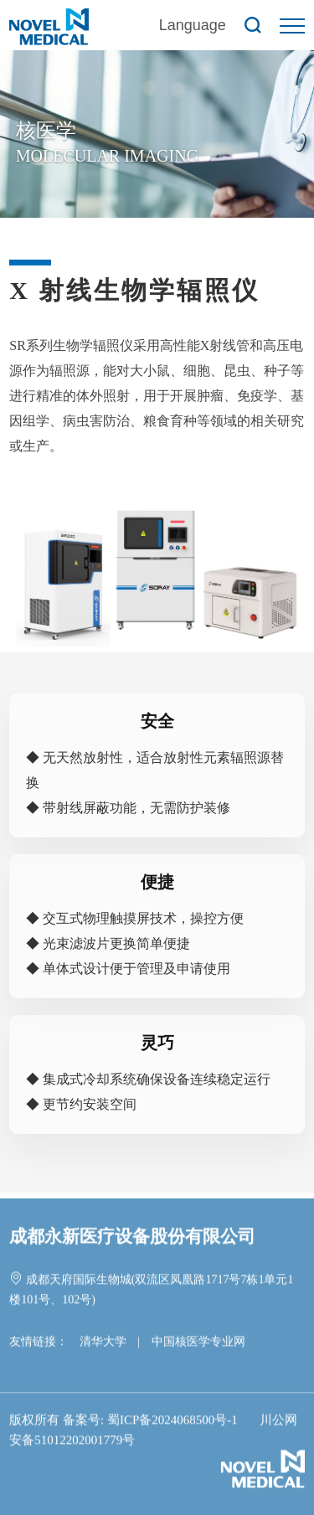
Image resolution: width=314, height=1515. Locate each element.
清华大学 (103, 1343)
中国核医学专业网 (198, 1343)
